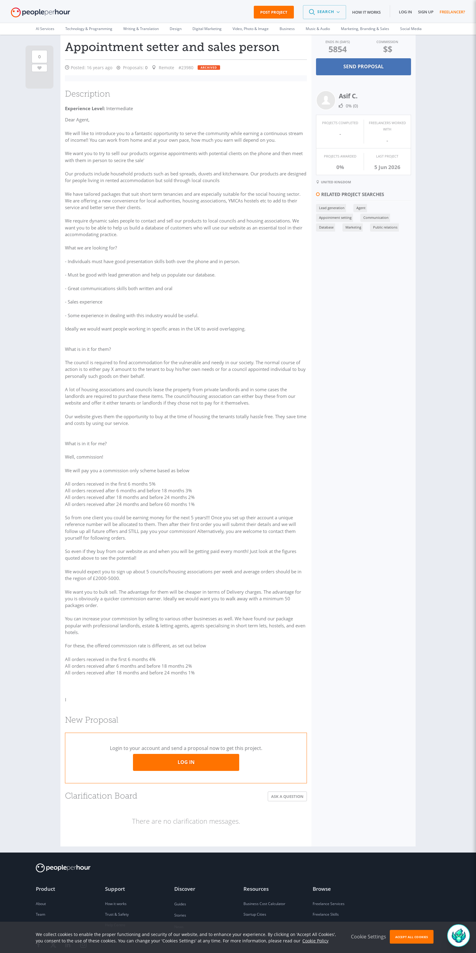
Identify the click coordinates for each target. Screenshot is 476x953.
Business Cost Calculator (264, 871)
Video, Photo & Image (251, 28)
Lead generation (329, 207)
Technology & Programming (88, 28)
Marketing (351, 227)
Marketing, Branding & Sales (365, 28)
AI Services (45, 28)
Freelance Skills (326, 881)
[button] (324, 12)
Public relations (383, 227)
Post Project (273, 12)
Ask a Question (285, 764)
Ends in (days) (336, 41)
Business (287, 28)
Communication (373, 217)
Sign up (425, 12)
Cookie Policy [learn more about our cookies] (315, 941)
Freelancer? (452, 12)
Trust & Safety (117, 881)
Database (324, 227)
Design (176, 28)
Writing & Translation (141, 28)
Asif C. (345, 95)
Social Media (411, 28)
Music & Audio (318, 28)
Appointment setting (333, 217)
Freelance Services (329, 871)
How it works (366, 12)
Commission (387, 41)
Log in (405, 12)
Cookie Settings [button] (368, 936)
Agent (358, 207)
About (41, 871)
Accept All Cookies (411, 937)
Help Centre (115, 892)
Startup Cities (254, 881)
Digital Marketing (207, 28)
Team (40, 881)
